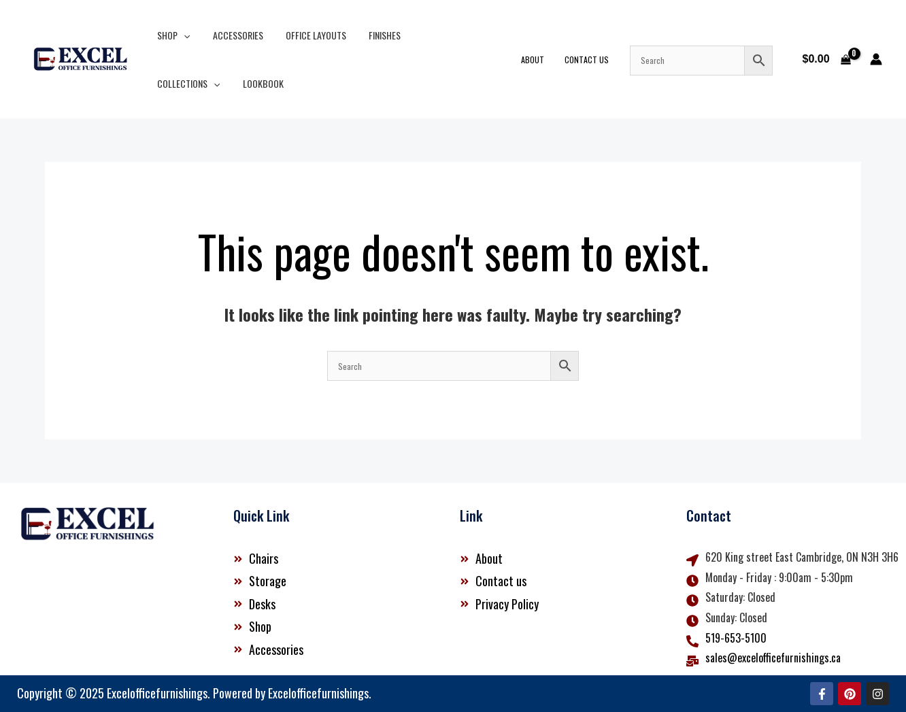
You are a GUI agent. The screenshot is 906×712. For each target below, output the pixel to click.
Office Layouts (307, 35)
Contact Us (593, 59)
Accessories (232, 35)
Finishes (372, 35)
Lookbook (176, 83)
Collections (438, 35)
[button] (182, 35)
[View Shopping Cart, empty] (826, 59)
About (543, 59)
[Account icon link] (876, 59)
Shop (172, 35)
